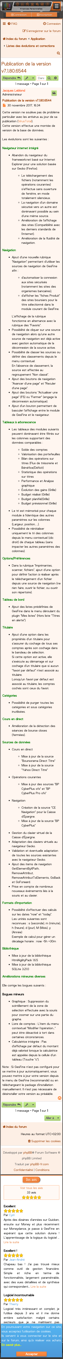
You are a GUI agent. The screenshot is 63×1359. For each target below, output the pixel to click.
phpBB (27, 1152)
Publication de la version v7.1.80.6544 (26, 100)
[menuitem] (12, 23)
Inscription (44, 14)
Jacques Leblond (13, 90)
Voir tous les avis (31, 1188)
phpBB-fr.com (39, 1164)
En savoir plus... (11, 1345)
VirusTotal (25, 121)
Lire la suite (11, 1242)
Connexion (19, 14)
